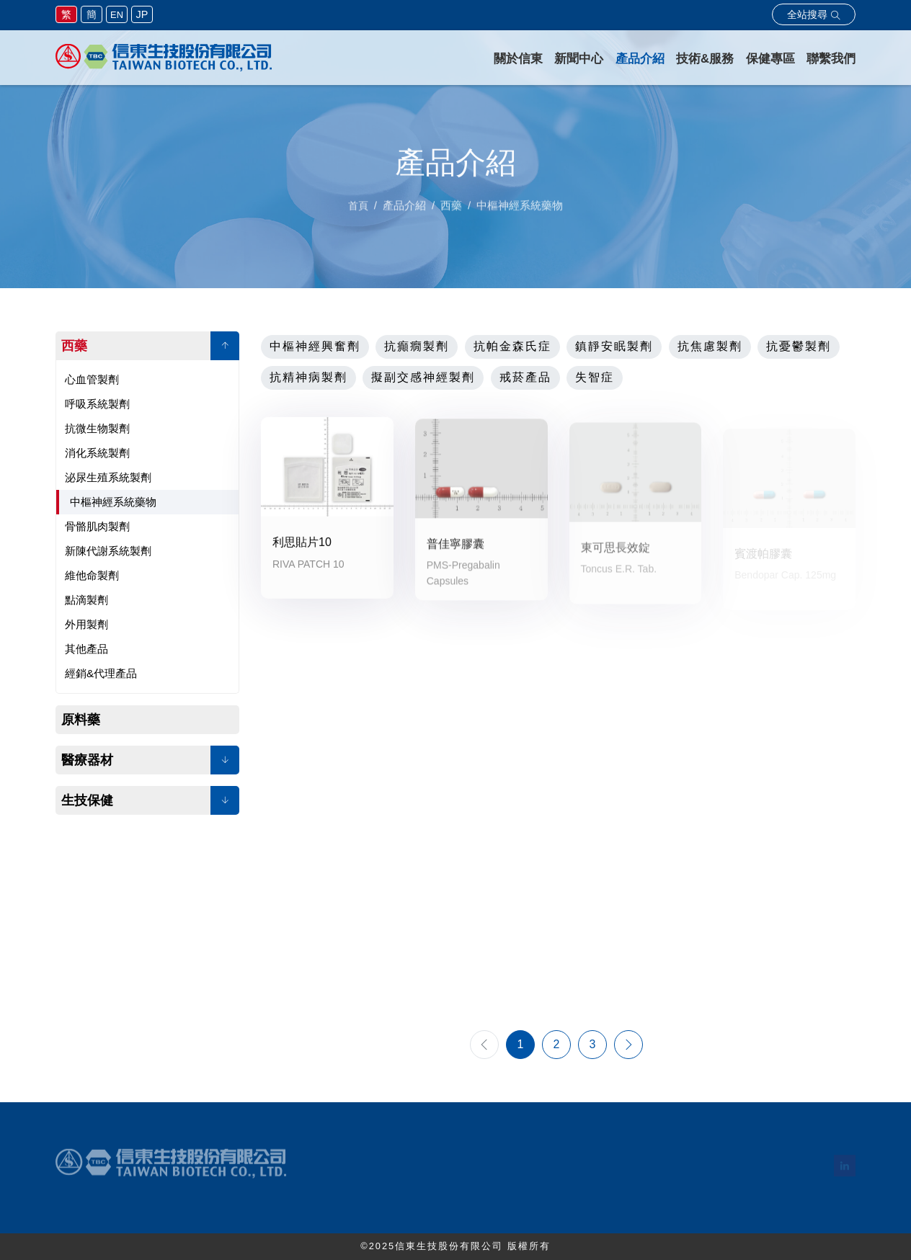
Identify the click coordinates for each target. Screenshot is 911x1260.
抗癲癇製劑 (416, 346)
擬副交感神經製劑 (423, 377)
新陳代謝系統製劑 (108, 551)
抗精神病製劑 (308, 377)
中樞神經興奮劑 (315, 346)
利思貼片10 (302, 545)
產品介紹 (640, 59)
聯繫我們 (831, 59)
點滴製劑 (86, 600)
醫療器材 (87, 760)
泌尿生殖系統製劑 (108, 477)
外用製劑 (86, 624)
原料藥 (80, 719)
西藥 (74, 346)
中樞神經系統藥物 (113, 502)
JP (142, 14)
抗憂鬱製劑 (798, 346)
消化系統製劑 (97, 453)
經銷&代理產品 (101, 673)
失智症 (594, 377)
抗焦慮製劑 (709, 346)
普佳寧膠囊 (455, 550)
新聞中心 (578, 59)
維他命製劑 (92, 575)
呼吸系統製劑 (97, 404)
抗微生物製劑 (97, 428)
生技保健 (87, 800)
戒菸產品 (525, 377)
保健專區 (770, 59)
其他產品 (86, 649)
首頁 (358, 212)
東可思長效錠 (615, 555)
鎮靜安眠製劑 (614, 346)
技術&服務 (705, 59)
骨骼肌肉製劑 (97, 526)
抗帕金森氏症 (512, 346)
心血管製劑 (92, 379)
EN (116, 14)
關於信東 (518, 59)
